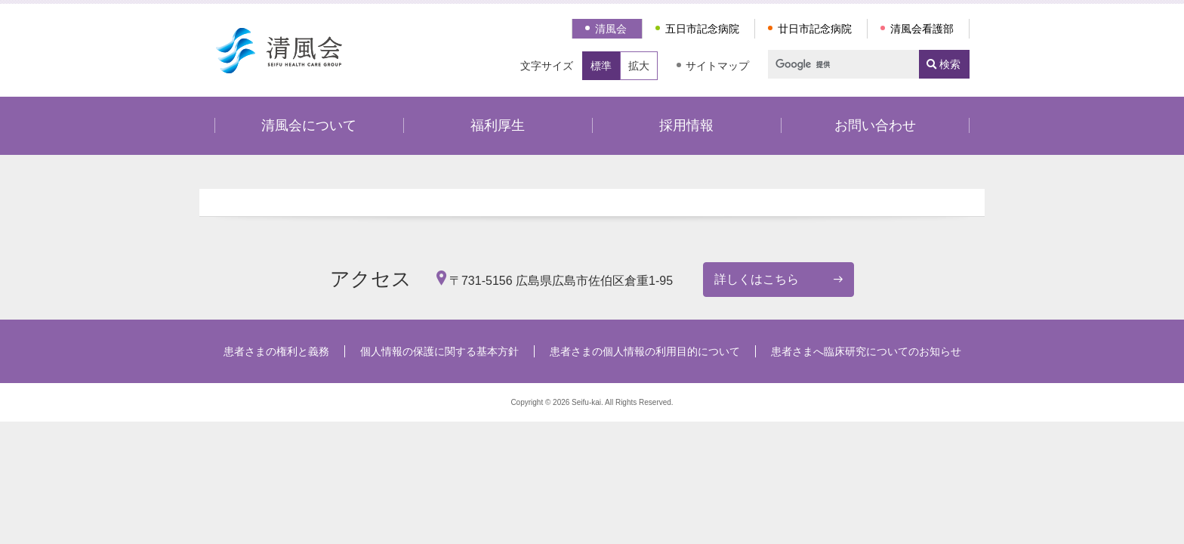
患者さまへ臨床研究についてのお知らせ (866, 351)
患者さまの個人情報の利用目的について (645, 351)
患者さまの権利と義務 (276, 351)
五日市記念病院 (702, 29)
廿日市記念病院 (815, 29)
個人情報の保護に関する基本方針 (439, 351)
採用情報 (686, 125)
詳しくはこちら (756, 279)
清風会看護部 (922, 29)
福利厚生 (497, 125)
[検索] (836, 64)
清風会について (308, 125)
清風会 (611, 29)
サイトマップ (717, 66)
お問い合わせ (875, 125)
